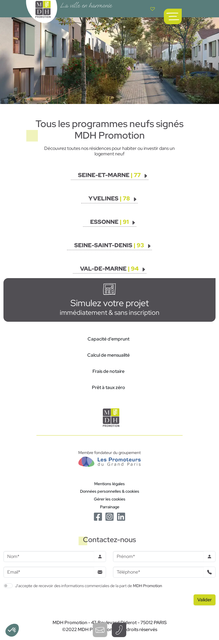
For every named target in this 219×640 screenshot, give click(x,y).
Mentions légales (109, 483)
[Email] (48, 572)
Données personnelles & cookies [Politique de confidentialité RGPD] (109, 491)
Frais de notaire (108, 371)
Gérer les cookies (109, 499)
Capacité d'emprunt (108, 339)
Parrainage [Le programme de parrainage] (109, 506)
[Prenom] (158, 556)
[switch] (8, 585)
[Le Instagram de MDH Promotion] (109, 516)
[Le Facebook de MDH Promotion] (98, 516)
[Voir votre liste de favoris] (152, 9)
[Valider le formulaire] (205, 599)
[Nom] (48, 556)
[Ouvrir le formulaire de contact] (100, 630)
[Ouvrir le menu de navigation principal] (173, 16)
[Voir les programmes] (113, 175)
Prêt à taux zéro (108, 387)
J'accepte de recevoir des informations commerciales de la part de (88, 585)
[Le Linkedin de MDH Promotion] (121, 516)
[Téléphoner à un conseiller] (119, 630)
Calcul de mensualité (108, 355)
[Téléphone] (158, 572)
